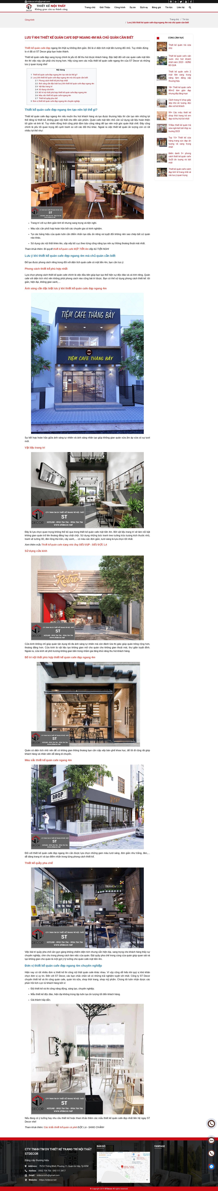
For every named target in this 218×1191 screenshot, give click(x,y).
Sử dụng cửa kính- (46, 89)
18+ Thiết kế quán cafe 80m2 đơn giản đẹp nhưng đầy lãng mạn (180, 90)
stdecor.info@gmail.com (38, 1)
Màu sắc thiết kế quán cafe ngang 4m (55, 95)
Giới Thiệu (105, 7)
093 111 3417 (59, 1171)
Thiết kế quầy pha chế (48, 98)
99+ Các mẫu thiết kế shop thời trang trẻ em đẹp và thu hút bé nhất (180, 115)
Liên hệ (180, 7)
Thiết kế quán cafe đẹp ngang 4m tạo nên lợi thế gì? (55, 75)
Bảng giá (156, 7)
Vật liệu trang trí (45, 86)
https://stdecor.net (47, 1180)
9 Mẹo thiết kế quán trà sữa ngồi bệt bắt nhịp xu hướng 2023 (180, 128)
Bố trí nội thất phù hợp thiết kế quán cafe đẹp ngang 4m (63, 92)
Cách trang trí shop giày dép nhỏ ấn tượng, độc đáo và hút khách (180, 103)
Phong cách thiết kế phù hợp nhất (53, 80)
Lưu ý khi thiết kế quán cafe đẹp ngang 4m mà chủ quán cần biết (158, 22)
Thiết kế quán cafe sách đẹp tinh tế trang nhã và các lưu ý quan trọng (180, 172)
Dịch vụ (144, 7)
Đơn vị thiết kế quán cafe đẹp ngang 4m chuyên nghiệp (56, 101)
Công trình (119, 7)
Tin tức (169, 7)
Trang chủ (90, 7)
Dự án (133, 7)
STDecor (108, 1189)
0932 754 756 (44, 1171)
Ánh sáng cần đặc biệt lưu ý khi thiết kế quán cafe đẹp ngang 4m (66, 83)
